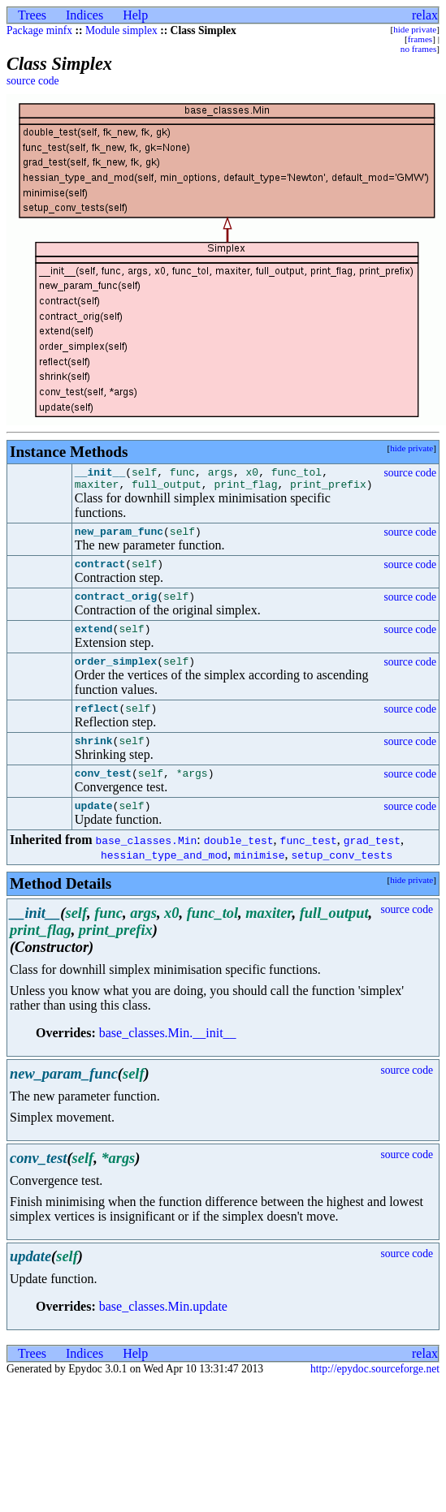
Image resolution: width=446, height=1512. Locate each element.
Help (135, 15)
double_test (239, 866)
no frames (418, 49)
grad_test (372, 866)
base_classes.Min (146, 866)
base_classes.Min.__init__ (167, 1059)
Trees (32, 15)
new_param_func (119, 538)
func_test (308, 866)
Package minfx (39, 30)
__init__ (100, 474)
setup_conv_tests (341, 881)
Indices (84, 15)
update (94, 832)
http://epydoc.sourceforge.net (375, 1395)
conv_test (103, 797)
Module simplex (121, 30)
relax (425, 15)
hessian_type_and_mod (164, 881)
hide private (414, 29)
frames (420, 39)
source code (32, 81)
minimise (259, 881)
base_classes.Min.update (163, 1333)
